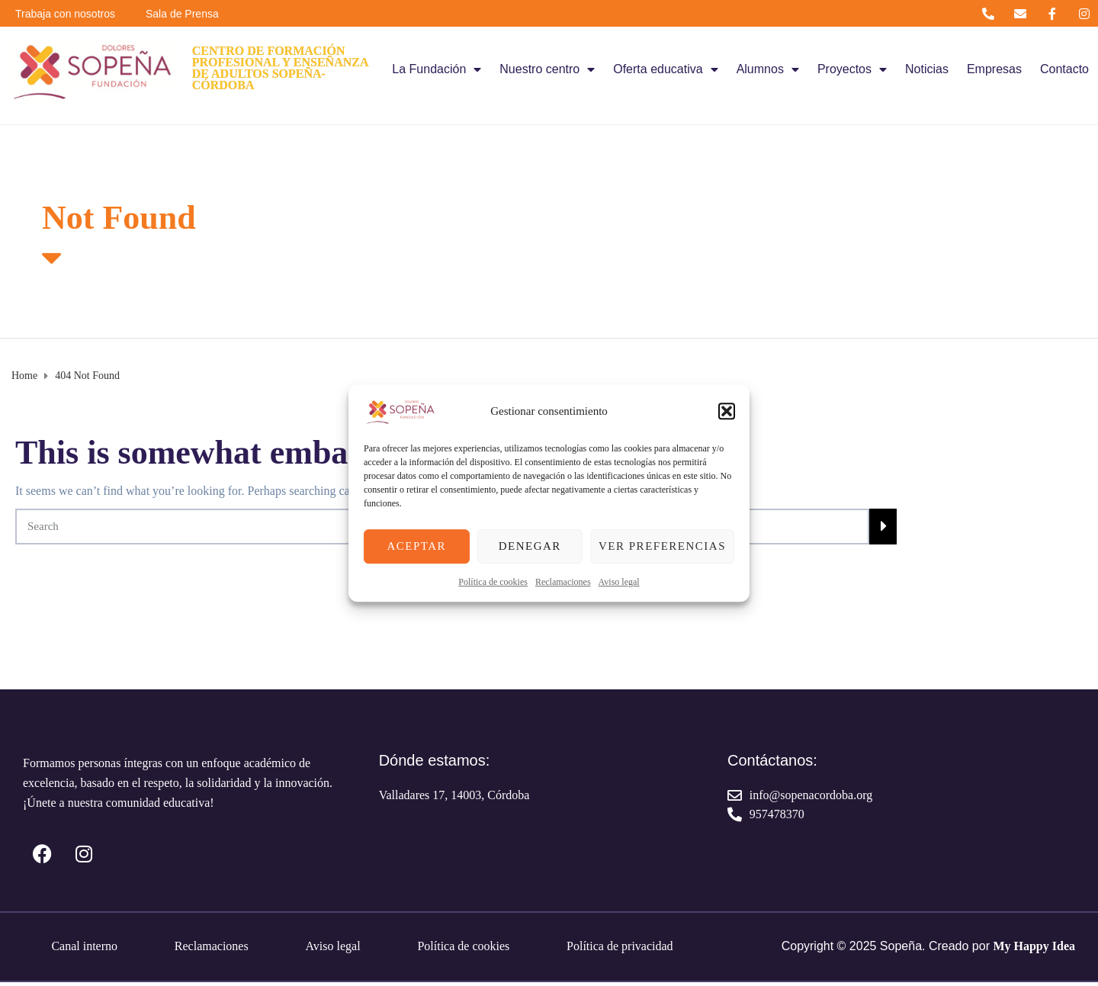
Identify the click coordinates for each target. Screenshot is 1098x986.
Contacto (1064, 69)
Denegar (530, 546)
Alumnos (768, 69)
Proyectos (852, 69)
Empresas (994, 69)
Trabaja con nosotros (65, 14)
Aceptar (416, 546)
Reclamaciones (563, 582)
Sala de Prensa (182, 14)
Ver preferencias (662, 546)
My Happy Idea (1034, 945)
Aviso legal (619, 582)
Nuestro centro (547, 69)
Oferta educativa (665, 69)
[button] (726, 411)
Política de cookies (493, 582)
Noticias (927, 69)
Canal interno (84, 945)
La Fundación (436, 69)
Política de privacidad (620, 945)
